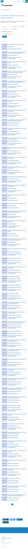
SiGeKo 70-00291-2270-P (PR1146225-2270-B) (16, 44)
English (19, 1)
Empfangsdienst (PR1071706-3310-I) (14, 478)
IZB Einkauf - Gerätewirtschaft (13, 55)
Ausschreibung (4, 44)
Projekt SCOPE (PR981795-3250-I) (14, 276)
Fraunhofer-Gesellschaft (6, 9)
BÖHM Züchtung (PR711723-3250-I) (14, 405)
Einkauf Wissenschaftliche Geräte (13, 122)
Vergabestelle (4, 46)
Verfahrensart (4, 48)
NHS (2, 541)
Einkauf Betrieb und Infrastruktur (13, 417)
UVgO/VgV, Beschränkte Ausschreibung (14, 48)
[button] (5, 519)
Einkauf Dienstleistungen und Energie (14, 251)
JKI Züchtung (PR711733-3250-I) (13, 293)
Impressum (4, 539)
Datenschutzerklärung (6, 542)
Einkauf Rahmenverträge (12, 188)
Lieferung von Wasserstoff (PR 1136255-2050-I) (16, 423)
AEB (2, 540)
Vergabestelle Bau (11, 46)
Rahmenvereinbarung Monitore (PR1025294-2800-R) (17, 203)
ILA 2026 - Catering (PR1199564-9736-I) (15, 285)
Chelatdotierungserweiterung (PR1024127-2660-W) (16, 176)
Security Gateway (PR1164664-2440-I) (14, 331)
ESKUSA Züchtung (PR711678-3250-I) (14, 258)
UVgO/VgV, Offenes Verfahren (13, 200)
